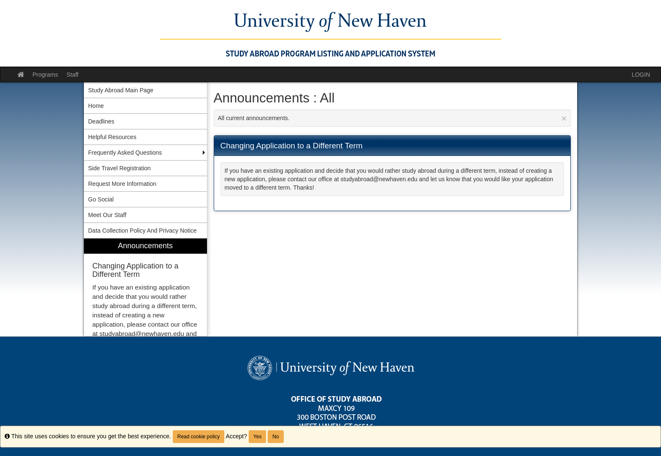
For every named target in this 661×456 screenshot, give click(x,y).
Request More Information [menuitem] (122, 183)
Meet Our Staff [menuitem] (107, 215)
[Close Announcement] (564, 118)
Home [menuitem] (96, 105)
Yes (257, 437)
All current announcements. (392, 118)
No (275, 437)
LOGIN (640, 74)
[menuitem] (145, 287)
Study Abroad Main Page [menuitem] (120, 90)
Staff (73, 74)
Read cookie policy (198, 437)
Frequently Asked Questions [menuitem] (125, 152)
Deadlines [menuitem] (101, 121)
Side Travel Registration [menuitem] (119, 168)
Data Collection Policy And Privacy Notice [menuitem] (142, 230)
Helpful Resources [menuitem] (112, 137)
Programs (45, 74)
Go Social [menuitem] (101, 199)
